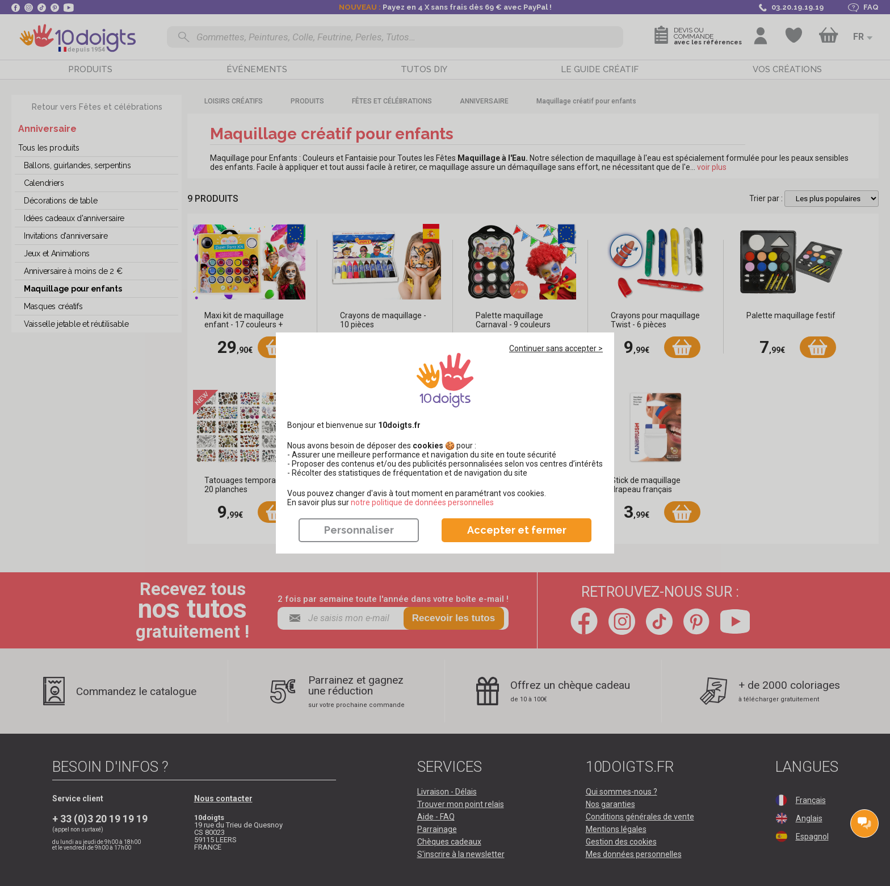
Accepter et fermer (516, 530)
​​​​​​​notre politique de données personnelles (422, 502)
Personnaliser (359, 530)
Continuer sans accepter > (556, 348)
